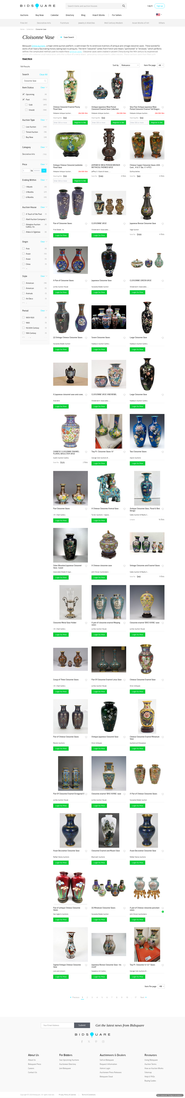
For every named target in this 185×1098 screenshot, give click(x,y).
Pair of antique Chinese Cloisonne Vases (66, 909)
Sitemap (148, 1072)
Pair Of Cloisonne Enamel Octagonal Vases (68, 794)
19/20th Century (34, 328)
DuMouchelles (135, 171)
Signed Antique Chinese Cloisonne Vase (67, 966)
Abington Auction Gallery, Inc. (34, 225)
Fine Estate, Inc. (58, 230)
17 (135, 997)
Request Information (108, 1064)
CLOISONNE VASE (99, 223)
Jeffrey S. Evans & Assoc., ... (101, 171)
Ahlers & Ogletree (34, 232)
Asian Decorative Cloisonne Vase (66, 851)
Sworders (56, 401)
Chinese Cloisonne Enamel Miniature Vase (144, 738)
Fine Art (23, 22)
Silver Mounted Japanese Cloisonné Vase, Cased (67, 566)
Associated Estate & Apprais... (62, 572)
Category (26, 147)
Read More (27, 58)
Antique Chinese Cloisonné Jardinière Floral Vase (68, 166)
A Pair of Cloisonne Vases (63, 280)
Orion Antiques (135, 686)
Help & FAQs (150, 1076)
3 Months (34, 192)
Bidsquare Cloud (106, 1076)
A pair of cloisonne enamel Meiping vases (105, 624)
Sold (36, 105)
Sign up (160, 6)
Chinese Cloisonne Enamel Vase (143, 680)
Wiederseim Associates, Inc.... (101, 230)
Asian (34, 254)
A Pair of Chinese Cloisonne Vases (143, 794)
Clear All (43, 74)
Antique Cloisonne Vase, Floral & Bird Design (145, 509)
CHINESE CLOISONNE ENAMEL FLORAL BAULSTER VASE (66, 452)
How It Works (98, 15)
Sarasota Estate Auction (100, 287)
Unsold (36, 110)
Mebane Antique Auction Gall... (62, 113)
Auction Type (28, 119)
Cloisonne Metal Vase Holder (64, 623)
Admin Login (105, 1068)
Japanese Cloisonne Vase (101, 280)
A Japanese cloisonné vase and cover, (68, 394)
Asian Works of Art (140, 22)
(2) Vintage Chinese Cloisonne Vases (67, 337)
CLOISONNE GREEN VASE (140, 280)
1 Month (34, 187)
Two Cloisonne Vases (138, 451)
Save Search (68, 37)
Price (24, 164)
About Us (32, 1060)
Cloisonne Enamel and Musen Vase (105, 851)
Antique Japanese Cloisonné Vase (104, 737)
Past (34, 99)
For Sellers (117, 15)
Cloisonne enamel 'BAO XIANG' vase (144, 623)
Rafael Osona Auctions (61, 857)
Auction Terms (150, 1064)
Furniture (64, 22)
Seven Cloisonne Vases (100, 337)
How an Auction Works (154, 1068)
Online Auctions (38, 46)
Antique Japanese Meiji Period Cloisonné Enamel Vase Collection (105, 108)
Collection (30, 29)
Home (22, 29)
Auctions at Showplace (138, 743)
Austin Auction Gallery (61, 458)
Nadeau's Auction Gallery (100, 344)
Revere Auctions (59, 743)
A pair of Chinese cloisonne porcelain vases (144, 909)
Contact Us (32, 1072)
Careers (31, 1068)
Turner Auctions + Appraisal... (101, 515)
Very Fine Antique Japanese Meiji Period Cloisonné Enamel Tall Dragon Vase (144, 108)
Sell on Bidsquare (107, 1060)
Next (143, 997)
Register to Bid (80, 122)
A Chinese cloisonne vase (101, 565)
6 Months (34, 197)
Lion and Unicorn (59, 971)
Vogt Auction (134, 230)
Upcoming (34, 94)
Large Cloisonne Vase (138, 337)
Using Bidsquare (151, 1060)
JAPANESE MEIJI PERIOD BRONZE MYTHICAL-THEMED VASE (105, 166)
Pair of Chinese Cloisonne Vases (66, 737)
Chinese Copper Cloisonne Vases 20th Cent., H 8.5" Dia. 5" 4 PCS (145, 166)
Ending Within (29, 179)
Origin (25, 241)
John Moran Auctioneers (99, 572)
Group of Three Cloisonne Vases (66, 680)
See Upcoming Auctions (69, 1060)
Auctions (24, 15)
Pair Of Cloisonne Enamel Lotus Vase (106, 680)
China (34, 264)
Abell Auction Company (34, 219)
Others (162, 22)
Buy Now (40, 15)
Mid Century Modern (113, 22)
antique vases (76, 51)
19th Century (34, 333)
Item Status (28, 87)
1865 (34, 323)
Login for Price (60, 235)
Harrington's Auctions (60, 914)
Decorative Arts (44, 22)
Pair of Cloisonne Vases (62, 223)
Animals (34, 293)
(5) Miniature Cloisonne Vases (103, 908)
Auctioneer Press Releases (111, 1072)
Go (44, 170)
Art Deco (34, 298)
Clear (43, 87)
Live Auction (34, 127)
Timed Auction (34, 132)
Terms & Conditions (88, 1095)
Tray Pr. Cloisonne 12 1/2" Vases (142, 965)
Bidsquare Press (34, 1064)
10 (127, 997)
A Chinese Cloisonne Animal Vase (105, 508)
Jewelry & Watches (86, 22)
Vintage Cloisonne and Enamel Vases (145, 565)
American (34, 283)
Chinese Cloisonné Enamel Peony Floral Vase (66, 108)
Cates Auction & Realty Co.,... (139, 515)
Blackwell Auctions (98, 857)
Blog (83, 15)
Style (24, 276)
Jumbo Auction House (60, 287)
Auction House (29, 207)
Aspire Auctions (135, 458)
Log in (150, 6)
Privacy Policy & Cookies (67, 1095)
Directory (70, 15)
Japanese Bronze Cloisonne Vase (143, 223)
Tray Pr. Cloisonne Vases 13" (102, 451)
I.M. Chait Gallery (59, 515)
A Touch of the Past (34, 214)
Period (25, 310)
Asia (34, 248)
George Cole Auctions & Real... (101, 458)
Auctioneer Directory (67, 1064)
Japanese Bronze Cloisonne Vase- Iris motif (106, 966)
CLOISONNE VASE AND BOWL (104, 394)
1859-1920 (34, 317)
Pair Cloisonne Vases (61, 508)
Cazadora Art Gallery (98, 971)
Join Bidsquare (65, 1068)
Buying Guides (150, 1080)
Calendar (55, 15)
